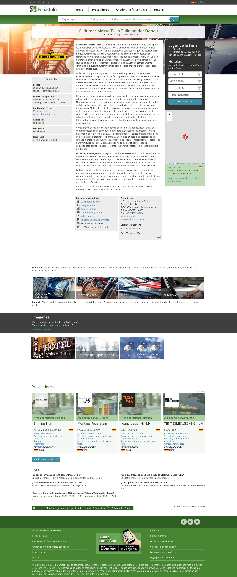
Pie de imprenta (158, 535)
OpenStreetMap (187, 163)
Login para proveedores (162, 557)
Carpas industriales (174, 443)
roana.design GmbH (135, 424)
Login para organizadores (163, 552)
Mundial (50, 508)
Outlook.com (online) (91, 212)
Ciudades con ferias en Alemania (49, 541)
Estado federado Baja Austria (90, 508)
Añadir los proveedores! (46, 459)
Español (200, 2)
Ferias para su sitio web (162, 541)
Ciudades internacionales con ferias (50, 546)
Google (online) (88, 205)
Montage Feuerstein (92, 424)
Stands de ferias (85, 438)
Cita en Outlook (88, 208)
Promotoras (39, 443)
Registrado (43, 2)
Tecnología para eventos (176, 436)
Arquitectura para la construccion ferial (94, 442)
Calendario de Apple (91, 201)
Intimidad (155, 530)
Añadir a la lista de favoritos (95, 219)
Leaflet (172, 163)
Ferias (80, 10)
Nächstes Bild (116, 404)
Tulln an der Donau (121, 508)
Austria (64, 508)
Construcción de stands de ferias (94, 436)
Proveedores (100, 10)
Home (36, 508)
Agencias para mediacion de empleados (48, 437)
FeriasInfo (45, 9)
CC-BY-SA (202, 163)
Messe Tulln (174, 167)
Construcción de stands (89, 433)
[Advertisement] (118, 256)
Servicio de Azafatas (44, 433)
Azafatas (38, 441)
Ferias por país (39, 535)
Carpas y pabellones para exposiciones (177, 440)
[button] (185, 137)
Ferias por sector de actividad (47, 530)
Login (33, 2)
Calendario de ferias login (163, 546)
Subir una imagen (41, 329)
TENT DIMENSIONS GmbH (183, 424)
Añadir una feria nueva (131, 10)
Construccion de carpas (176, 433)
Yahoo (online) (88, 216)
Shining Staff (43, 424)
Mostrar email (40, 111)
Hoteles (159, 10)
